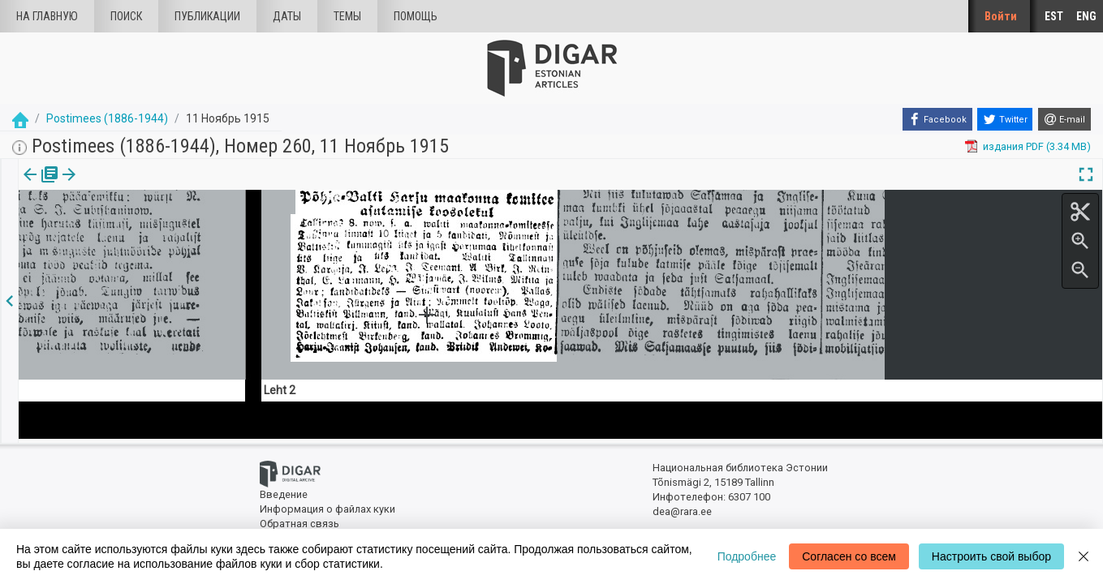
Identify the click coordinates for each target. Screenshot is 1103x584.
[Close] (1083, 556)
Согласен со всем (849, 556)
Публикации (207, 16)
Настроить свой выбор (991, 556)
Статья (107, 185)
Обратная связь (299, 519)
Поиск (126, 16)
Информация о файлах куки (327, 505)
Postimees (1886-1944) (107, 118)
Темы (347, 16)
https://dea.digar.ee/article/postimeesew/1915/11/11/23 (152, 249)
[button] (132, 185)
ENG (1086, 16)
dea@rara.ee (682, 508)
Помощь (415, 16)
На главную (47, 16)
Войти (1001, 16)
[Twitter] (1004, 119)
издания (38, 185)
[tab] (38, 186)
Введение (284, 491)
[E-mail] (1064, 119)
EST (1054, 16)
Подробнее (747, 556)
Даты (287, 16)
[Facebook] (937, 119)
